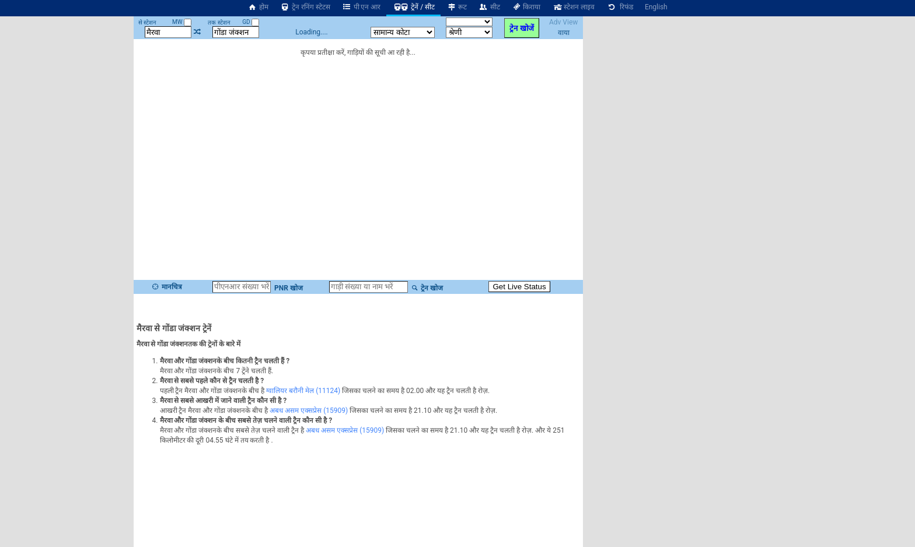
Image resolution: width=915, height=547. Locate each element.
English (656, 7)
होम (257, 7)
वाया (564, 33)
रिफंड (619, 7)
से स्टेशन (147, 22)
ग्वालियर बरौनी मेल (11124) (303, 391)
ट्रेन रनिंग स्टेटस (305, 7)
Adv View (563, 22)
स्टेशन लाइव (573, 7)
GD (250, 22)
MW (181, 22)
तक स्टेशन (219, 22)
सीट (489, 7)
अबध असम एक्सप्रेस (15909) (309, 410)
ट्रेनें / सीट (413, 7)
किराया (526, 7)
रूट (456, 7)
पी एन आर (361, 7)
